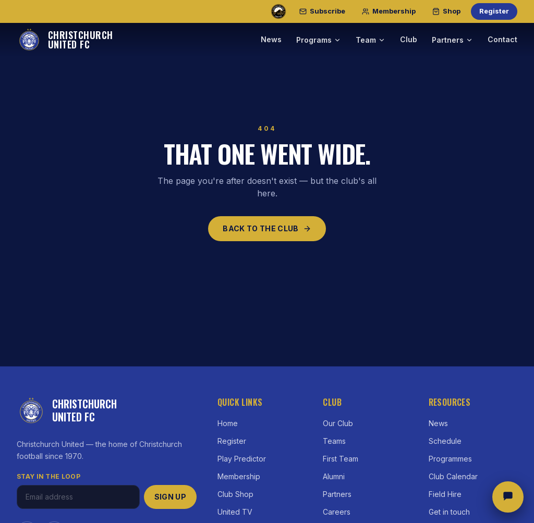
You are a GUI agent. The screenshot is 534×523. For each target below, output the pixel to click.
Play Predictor (241, 458)
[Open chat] (508, 497)
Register (494, 11)
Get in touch (449, 511)
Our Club (338, 423)
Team (370, 39)
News (271, 39)
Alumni (334, 476)
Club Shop (235, 494)
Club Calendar (453, 476)
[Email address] (78, 497)
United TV (234, 511)
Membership (238, 476)
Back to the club (267, 228)
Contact (502, 39)
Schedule (445, 441)
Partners (452, 39)
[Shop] (446, 11)
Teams (334, 441)
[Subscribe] (322, 11)
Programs (314, 39)
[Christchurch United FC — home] (65, 39)
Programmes (450, 458)
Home (227, 423)
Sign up (170, 496)
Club (408, 39)
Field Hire (445, 494)
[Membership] (389, 11)
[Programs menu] (337, 40)
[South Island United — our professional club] (278, 11)
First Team (340, 458)
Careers (336, 511)
